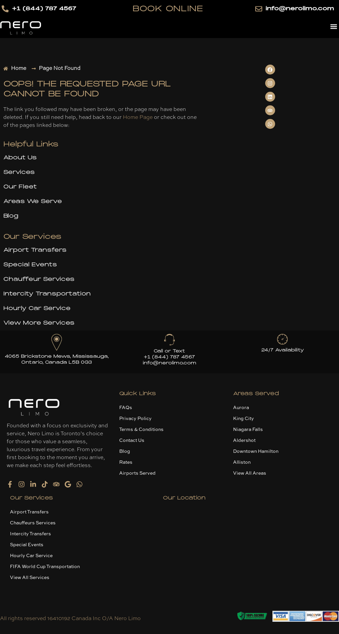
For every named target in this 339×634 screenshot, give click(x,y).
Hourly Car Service (37, 308)
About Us (20, 157)
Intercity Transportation (47, 294)
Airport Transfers (35, 250)
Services (19, 172)
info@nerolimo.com (169, 363)
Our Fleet (20, 187)
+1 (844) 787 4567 (169, 357)
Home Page (138, 117)
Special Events (30, 264)
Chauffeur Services (38, 279)
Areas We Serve (32, 201)
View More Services (38, 323)
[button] (333, 26)
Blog (10, 216)
